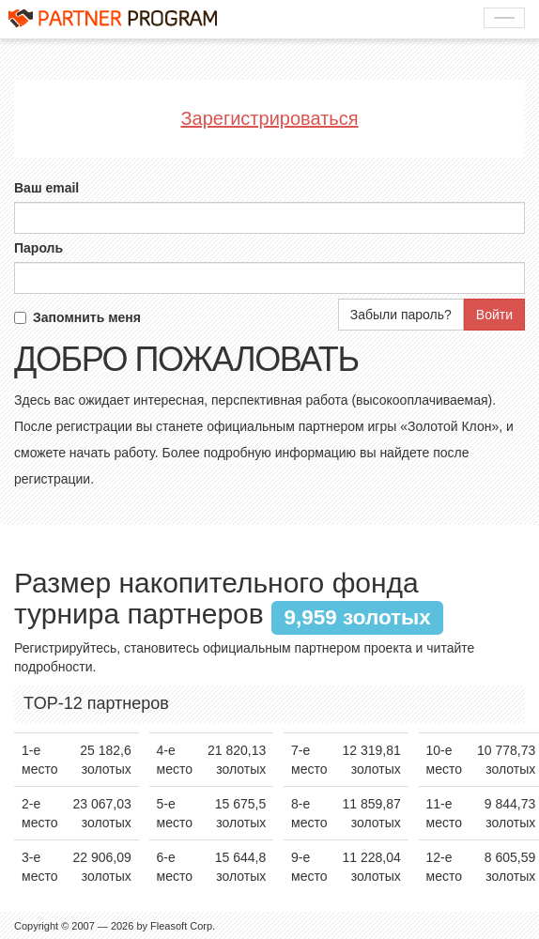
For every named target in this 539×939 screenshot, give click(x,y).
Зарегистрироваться (269, 118)
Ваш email (46, 187)
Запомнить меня (77, 317)
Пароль (38, 247)
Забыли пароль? (401, 314)
